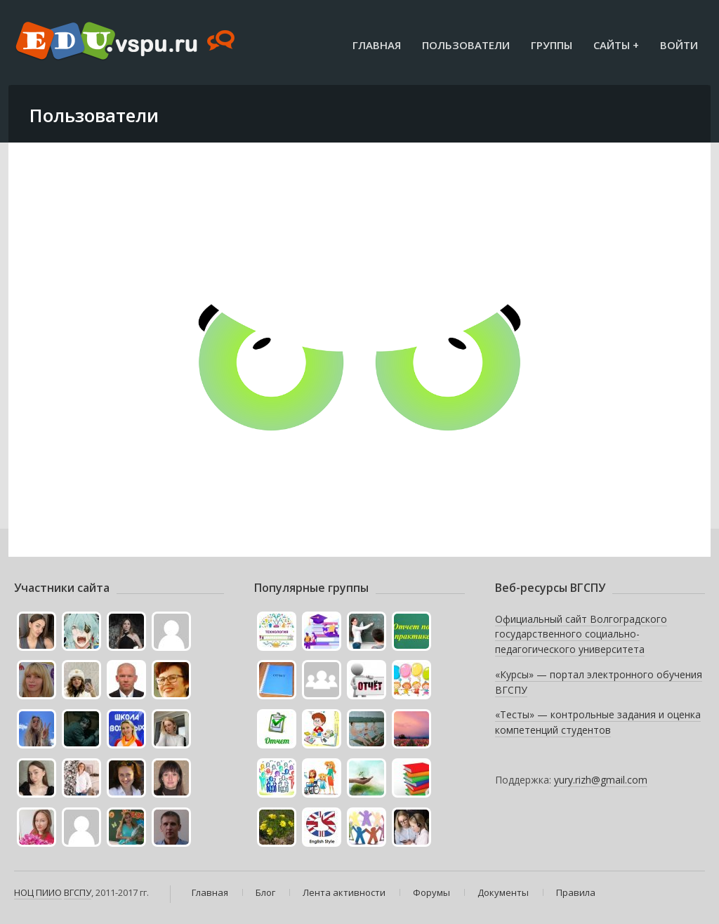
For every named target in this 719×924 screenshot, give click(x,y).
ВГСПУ (77, 892)
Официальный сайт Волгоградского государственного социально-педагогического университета (581, 634)
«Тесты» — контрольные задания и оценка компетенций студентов (598, 722)
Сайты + (616, 45)
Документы (503, 892)
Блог (265, 892)
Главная (376, 45)
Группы (551, 45)
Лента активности (344, 892)
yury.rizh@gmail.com (600, 779)
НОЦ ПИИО (38, 892)
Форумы (431, 892)
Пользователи (466, 45)
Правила (575, 892)
